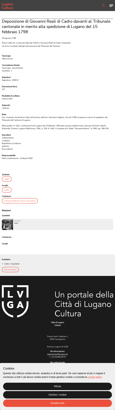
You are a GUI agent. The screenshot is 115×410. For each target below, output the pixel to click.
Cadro (6, 179)
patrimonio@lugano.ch (57, 354)
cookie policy (95, 377)
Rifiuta (57, 386)
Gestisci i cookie (57, 394)
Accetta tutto (57, 403)
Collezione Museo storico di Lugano (20, 201)
